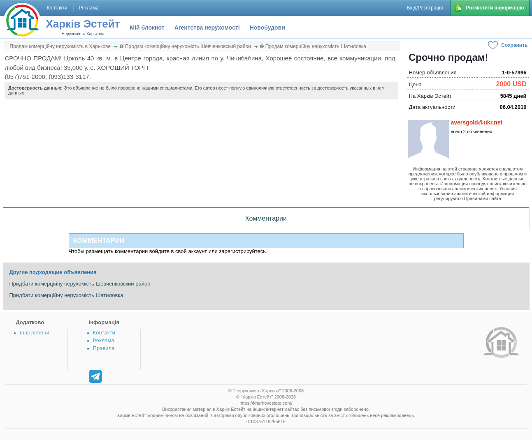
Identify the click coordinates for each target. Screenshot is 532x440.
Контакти (104, 332)
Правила (104, 348)
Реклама (103, 340)
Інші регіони (34, 332)
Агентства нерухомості (207, 27)
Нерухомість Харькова (82, 34)
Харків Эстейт (83, 24)
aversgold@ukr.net (477, 122)
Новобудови (267, 27)
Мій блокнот (147, 27)
